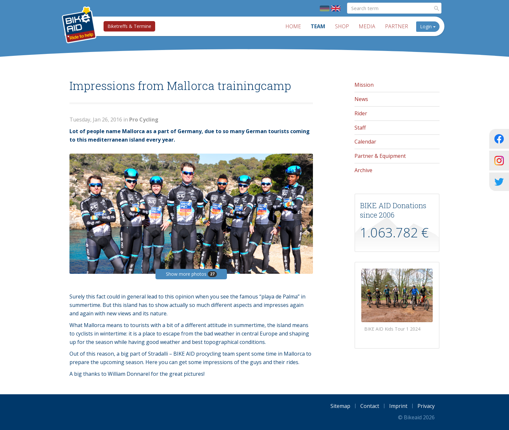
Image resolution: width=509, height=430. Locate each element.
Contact (369, 406)
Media (367, 26)
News (361, 99)
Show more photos (191, 274)
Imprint (398, 406)
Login (428, 26)
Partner (396, 26)
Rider (360, 113)
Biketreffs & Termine (129, 26)
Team (318, 26)
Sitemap (340, 406)
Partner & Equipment (380, 155)
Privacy (426, 406)
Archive (363, 170)
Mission (364, 84)
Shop (342, 26)
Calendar (365, 141)
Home (293, 26)
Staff (360, 127)
